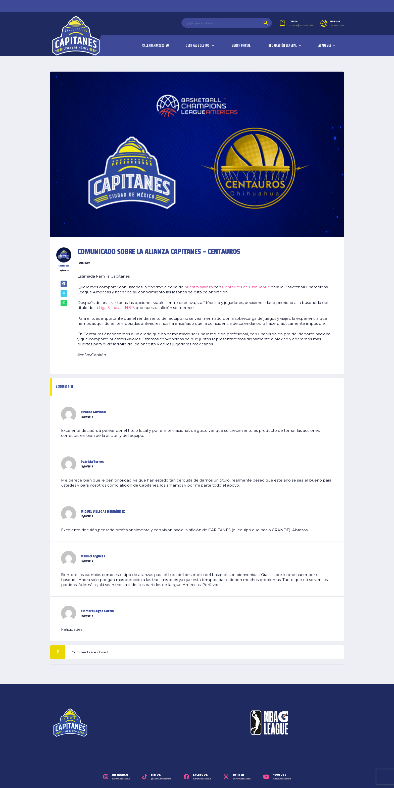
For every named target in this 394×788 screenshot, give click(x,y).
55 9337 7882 (337, 25)
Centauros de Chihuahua (246, 287)
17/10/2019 (87, 615)
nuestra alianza (198, 287)
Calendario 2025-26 (155, 45)
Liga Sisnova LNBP (116, 307)
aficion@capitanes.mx (301, 25)
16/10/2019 (87, 416)
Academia (324, 45)
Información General (282, 45)
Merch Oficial (241, 45)
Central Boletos (198, 45)
